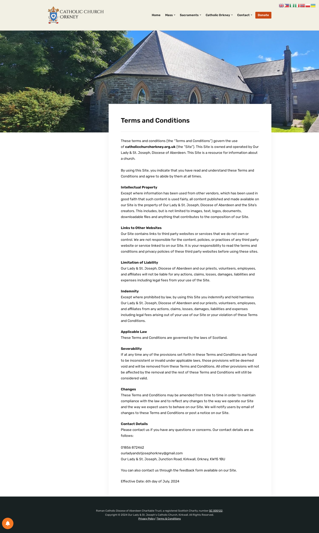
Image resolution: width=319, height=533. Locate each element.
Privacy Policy (146, 518)
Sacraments (189, 15)
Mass (169, 15)
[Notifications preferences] (7, 523)
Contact (243, 15)
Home (156, 15)
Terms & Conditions (169, 518)
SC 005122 (216, 510)
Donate (263, 15)
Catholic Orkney (218, 15)
